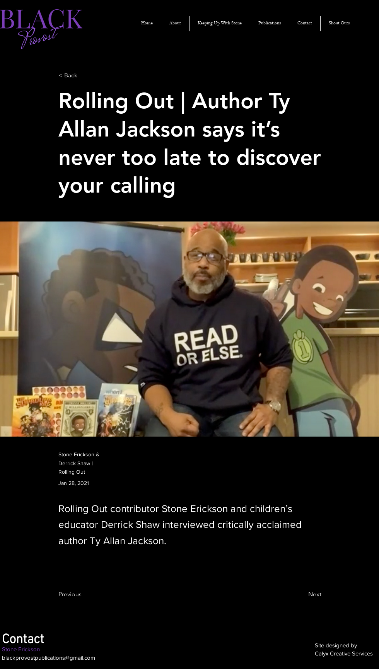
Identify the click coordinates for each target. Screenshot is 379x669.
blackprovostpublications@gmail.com (48, 657)
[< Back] (83, 75)
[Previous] (83, 594)
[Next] (302, 594)
